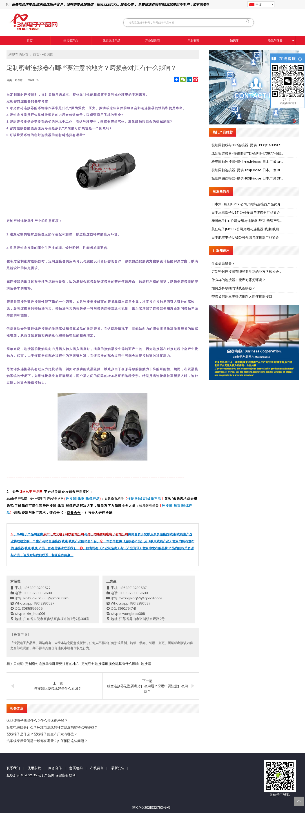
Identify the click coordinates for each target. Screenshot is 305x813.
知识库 (234, 40)
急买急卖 (76, 768)
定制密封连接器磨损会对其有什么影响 (110, 663)
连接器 (146, 663)
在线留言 (97, 768)
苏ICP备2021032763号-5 (151, 807)
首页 (30, 40)
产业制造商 (152, 40)
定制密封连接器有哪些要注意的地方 (52, 663)
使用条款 (34, 768)
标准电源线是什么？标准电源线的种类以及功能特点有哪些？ (52, 727)
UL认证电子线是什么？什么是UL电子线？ (37, 720)
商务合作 (55, 768)
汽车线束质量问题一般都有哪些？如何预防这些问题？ (47, 740)
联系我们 (13, 768)
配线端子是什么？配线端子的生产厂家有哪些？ (42, 734)
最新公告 (118, 768)
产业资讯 (193, 40)
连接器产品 (70, 40)
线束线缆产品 (111, 40)
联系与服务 (275, 40)
